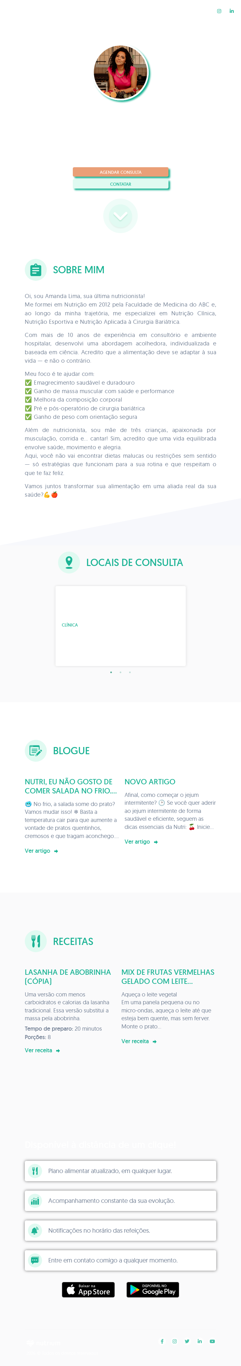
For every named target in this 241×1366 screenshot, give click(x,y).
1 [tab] (111, 672)
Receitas (200, 11)
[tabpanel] (120, 626)
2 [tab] (120, 672)
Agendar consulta (121, 172)
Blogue (170, 11)
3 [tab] (130, 672)
